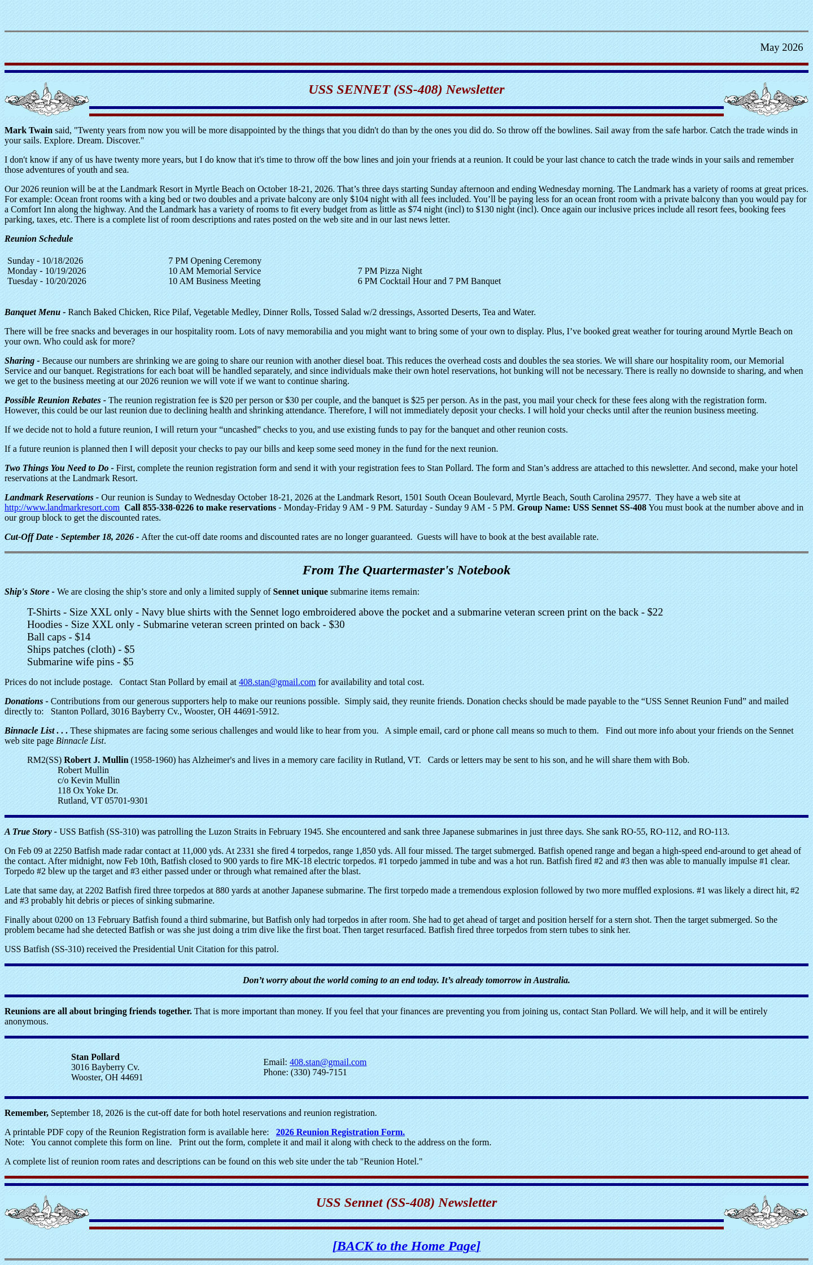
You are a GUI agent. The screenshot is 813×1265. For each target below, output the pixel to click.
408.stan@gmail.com (277, 682)
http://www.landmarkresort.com (62, 507)
